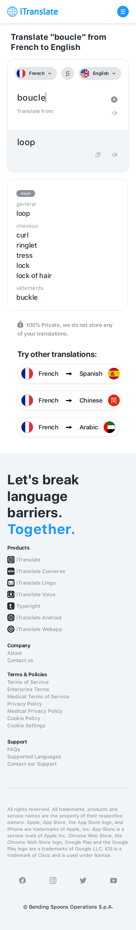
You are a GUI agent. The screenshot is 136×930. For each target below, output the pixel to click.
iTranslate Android (39, 617)
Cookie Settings (26, 725)
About (14, 653)
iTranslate (28, 560)
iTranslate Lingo (35, 583)
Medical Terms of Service (38, 696)
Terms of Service (28, 682)
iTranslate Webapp (39, 629)
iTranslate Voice (35, 594)
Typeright (28, 606)
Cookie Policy (23, 718)
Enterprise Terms (28, 689)
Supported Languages (34, 756)
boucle (61, 98)
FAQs (13, 749)
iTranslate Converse (40, 571)
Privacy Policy (24, 704)
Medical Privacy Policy (35, 711)
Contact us (20, 660)
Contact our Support (32, 764)
